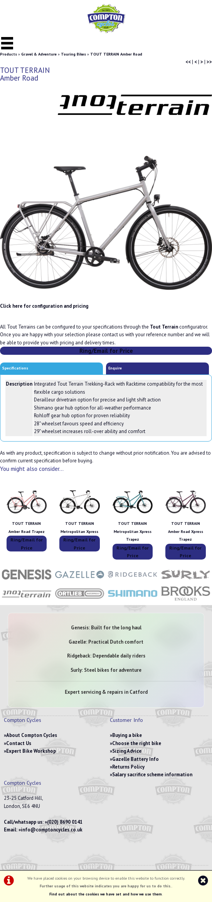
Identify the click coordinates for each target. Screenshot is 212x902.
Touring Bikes (73, 54)
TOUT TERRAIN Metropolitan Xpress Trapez (132, 531)
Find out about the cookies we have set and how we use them (105, 894)
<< (188, 62)
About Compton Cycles (31, 735)
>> (209, 62)
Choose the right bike (136, 743)
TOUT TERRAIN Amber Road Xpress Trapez (185, 531)
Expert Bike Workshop (31, 751)
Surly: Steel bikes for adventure (106, 670)
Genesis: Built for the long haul (106, 627)
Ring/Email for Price (106, 350)
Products (8, 54)
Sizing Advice (126, 751)
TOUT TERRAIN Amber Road (116, 54)
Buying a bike (127, 735)
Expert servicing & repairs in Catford (106, 692)
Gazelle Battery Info (135, 759)
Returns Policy (128, 767)
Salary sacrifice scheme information (152, 774)
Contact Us (18, 743)
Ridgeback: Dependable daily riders (106, 655)
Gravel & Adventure (39, 54)
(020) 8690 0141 (64, 822)
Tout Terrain (164, 327)
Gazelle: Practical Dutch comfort (106, 642)
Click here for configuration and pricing (44, 306)
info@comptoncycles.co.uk (51, 829)
